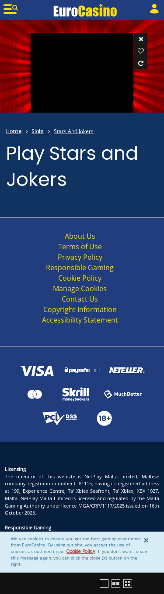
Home (13, 131)
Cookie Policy (80, 551)
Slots (37, 131)
